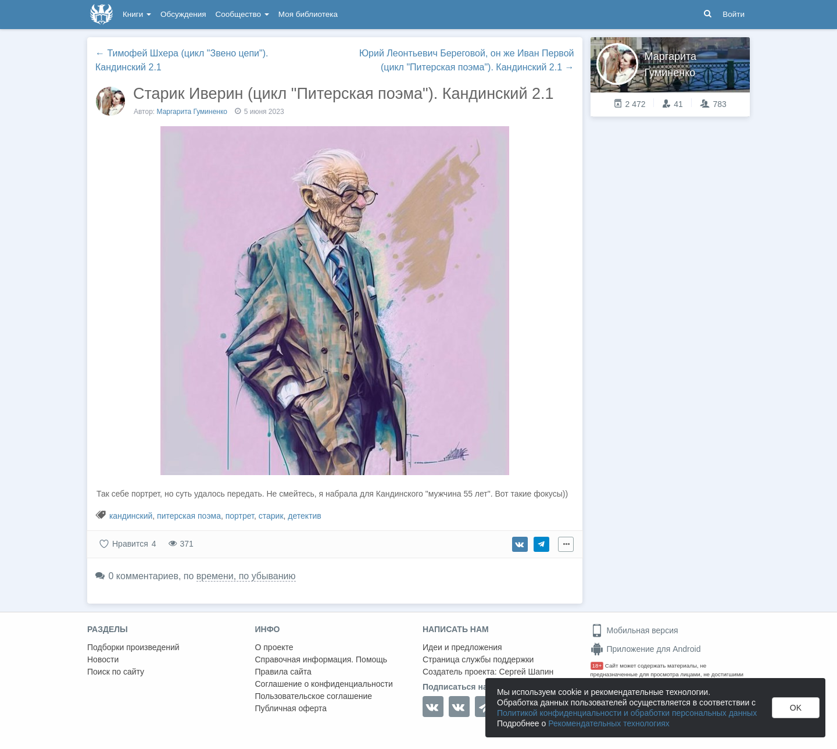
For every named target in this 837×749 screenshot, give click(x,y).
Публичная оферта (291, 708)
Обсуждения (183, 14)
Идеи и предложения (462, 647)
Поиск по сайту (115, 671)
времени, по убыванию (246, 576)
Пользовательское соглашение (314, 696)
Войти (733, 14)
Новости (103, 659)
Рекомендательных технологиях (609, 723)
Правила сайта (283, 671)
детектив (304, 515)
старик (271, 515)
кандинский (130, 515)
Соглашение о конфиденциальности (324, 684)
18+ (597, 665)
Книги (137, 14)
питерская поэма (189, 515)
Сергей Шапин (526, 671)
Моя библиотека (308, 14)
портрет (240, 515)
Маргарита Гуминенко (192, 112)
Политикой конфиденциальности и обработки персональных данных (627, 713)
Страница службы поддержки (478, 659)
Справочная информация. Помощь (321, 659)
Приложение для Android (646, 649)
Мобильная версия (634, 630)
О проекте (274, 647)
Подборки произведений (133, 647)
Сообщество (242, 14)
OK (796, 707)
